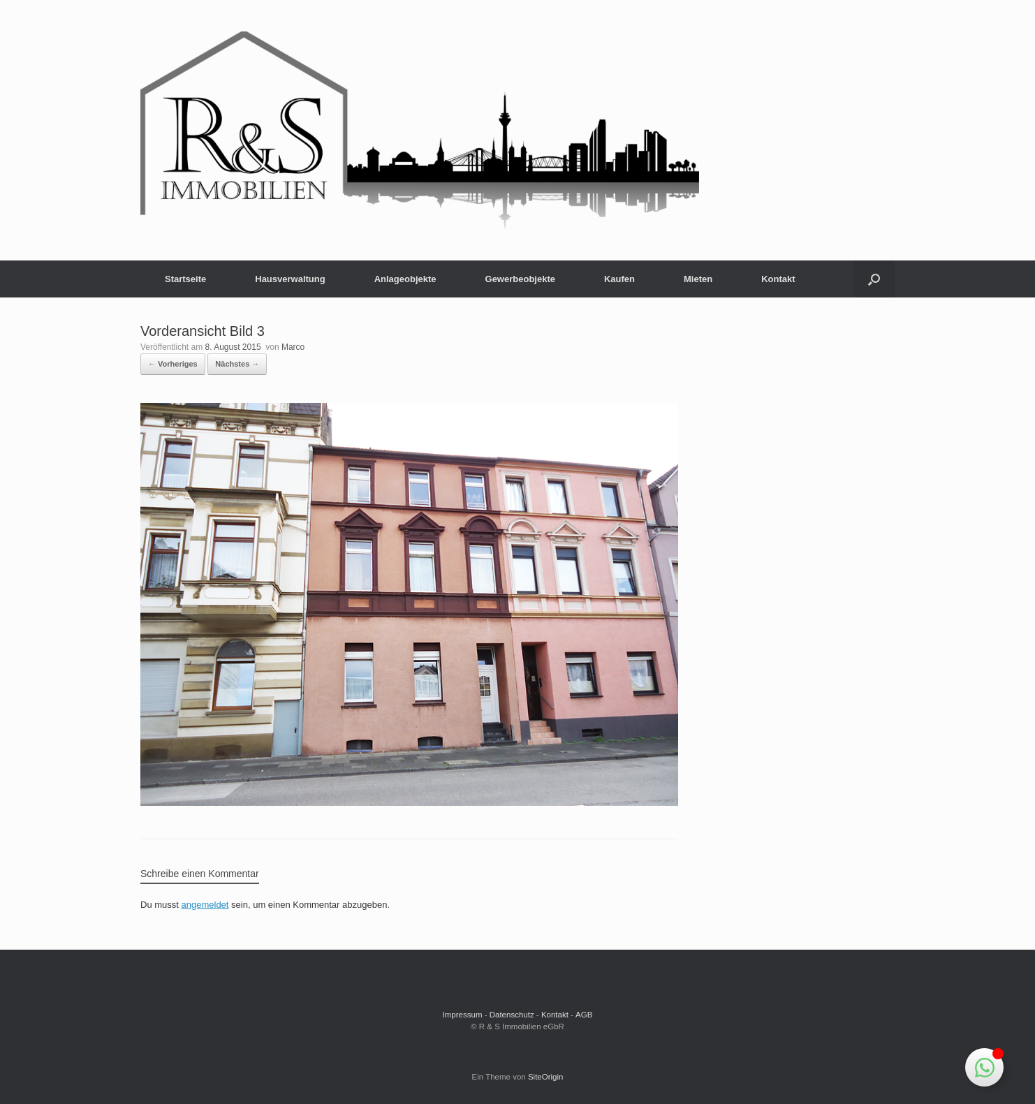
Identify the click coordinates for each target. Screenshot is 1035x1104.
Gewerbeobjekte (520, 279)
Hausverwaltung (290, 279)
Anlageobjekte (405, 279)
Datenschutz (512, 1014)
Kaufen (619, 279)
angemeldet (205, 904)
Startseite (185, 279)
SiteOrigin (546, 1077)
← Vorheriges (173, 364)
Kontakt (778, 279)
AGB (583, 1014)
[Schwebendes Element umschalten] (984, 1067)
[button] (874, 278)
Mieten (698, 279)
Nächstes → (237, 364)
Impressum (463, 1014)
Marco (292, 347)
